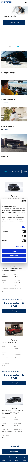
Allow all (14, 251)
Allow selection (14, 255)
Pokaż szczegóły (14, 311)
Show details (19, 246)
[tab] (7, 46)
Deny (14, 260)
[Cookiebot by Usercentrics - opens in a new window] (20, 201)
